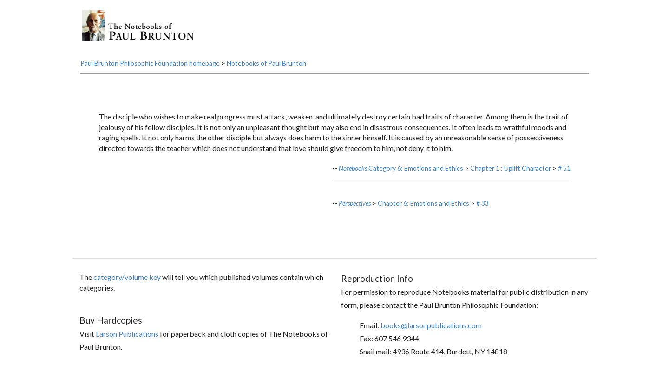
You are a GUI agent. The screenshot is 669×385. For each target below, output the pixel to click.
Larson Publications (127, 333)
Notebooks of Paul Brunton (266, 63)
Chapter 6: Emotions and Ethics (423, 203)
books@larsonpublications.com (431, 325)
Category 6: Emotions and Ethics (401, 168)
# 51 (564, 168)
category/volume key (127, 276)
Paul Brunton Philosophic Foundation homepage (150, 63)
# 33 (482, 203)
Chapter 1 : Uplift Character (510, 168)
